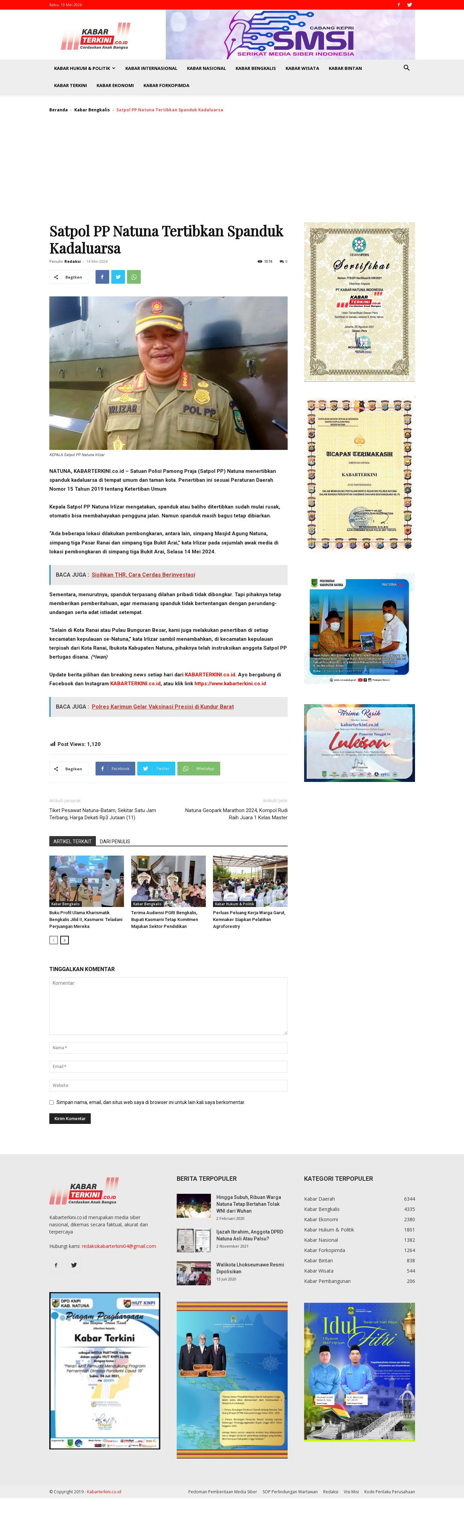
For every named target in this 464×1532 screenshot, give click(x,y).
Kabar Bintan (345, 68)
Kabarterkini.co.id (104, 1492)
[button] (407, 68)
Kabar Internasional (151, 68)
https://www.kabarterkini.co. (228, 684)
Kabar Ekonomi (115, 85)
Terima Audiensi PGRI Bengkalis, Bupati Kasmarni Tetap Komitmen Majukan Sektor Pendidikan (164, 919)
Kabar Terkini (70, 85)
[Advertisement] (232, 171)
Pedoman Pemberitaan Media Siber (222, 1492)
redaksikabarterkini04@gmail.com (119, 1246)
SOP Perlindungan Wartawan (290, 1492)
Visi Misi (351, 1492)
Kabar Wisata (302, 68)
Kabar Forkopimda (166, 85)
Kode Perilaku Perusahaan (389, 1492)
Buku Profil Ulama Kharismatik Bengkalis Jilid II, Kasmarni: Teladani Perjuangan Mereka (85, 919)
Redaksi (72, 261)
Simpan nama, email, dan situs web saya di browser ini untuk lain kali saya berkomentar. (151, 1102)
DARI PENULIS (115, 841)
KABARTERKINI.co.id (210, 675)
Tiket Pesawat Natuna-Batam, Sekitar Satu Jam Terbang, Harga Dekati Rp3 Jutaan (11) (102, 814)
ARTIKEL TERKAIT (72, 841)
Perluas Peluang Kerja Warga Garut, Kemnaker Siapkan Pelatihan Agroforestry (249, 919)
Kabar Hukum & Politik (84, 68)
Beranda (58, 110)
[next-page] (64, 940)
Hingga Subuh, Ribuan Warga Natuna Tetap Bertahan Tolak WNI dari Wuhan (248, 1204)
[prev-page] (53, 940)
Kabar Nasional (206, 68)
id (264, 684)
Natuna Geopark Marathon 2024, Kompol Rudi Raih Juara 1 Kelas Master (236, 814)
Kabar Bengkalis (256, 68)
